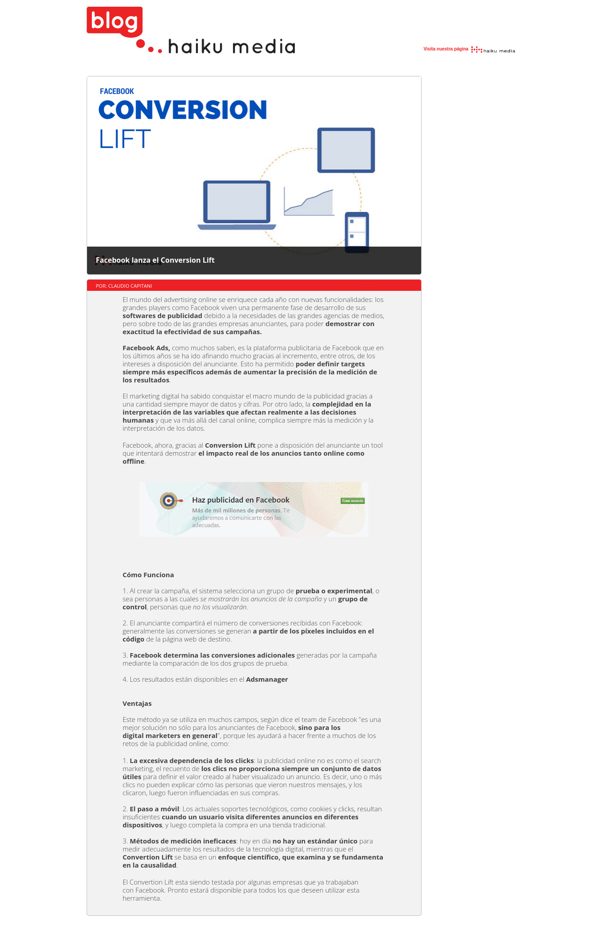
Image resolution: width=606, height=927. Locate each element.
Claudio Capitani (130, 285)
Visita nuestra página (470, 48)
